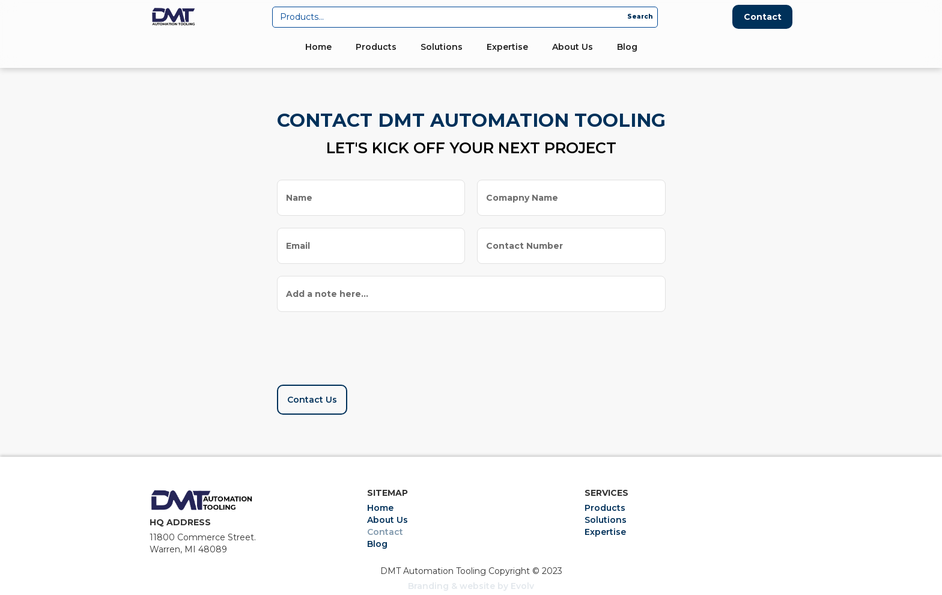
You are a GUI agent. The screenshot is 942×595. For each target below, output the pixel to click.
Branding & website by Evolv (471, 586)
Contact (763, 16)
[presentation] (368, 344)
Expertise (507, 46)
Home (318, 46)
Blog (627, 46)
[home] (174, 17)
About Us (572, 46)
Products (376, 46)
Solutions (442, 46)
